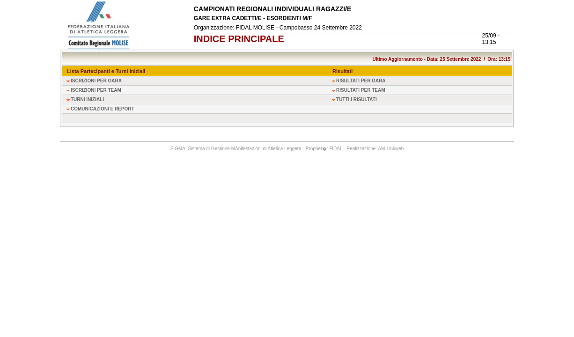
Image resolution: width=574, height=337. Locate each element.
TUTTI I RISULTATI (356, 99)
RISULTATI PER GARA (361, 80)
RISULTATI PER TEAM (360, 90)
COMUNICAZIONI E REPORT (102, 108)
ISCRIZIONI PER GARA (96, 80)
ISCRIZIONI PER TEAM (96, 90)
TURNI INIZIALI (87, 99)
